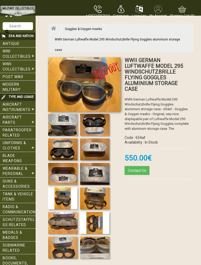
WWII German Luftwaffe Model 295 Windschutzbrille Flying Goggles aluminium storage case (117, 41)
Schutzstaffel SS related (19, 222)
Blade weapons (12, 158)
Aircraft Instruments (19, 107)
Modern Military (12, 87)
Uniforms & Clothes (19, 145)
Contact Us (137, 170)
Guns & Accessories (16, 184)
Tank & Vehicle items (18, 196)
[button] (121, 11)
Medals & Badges (12, 235)
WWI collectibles (19, 53)
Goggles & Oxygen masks (83, 29)
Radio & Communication (19, 209)
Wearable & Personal (19, 171)
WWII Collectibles (19, 66)
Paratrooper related (17, 132)
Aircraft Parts (19, 120)
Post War (13, 77)
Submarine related (14, 247)
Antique (11, 44)
